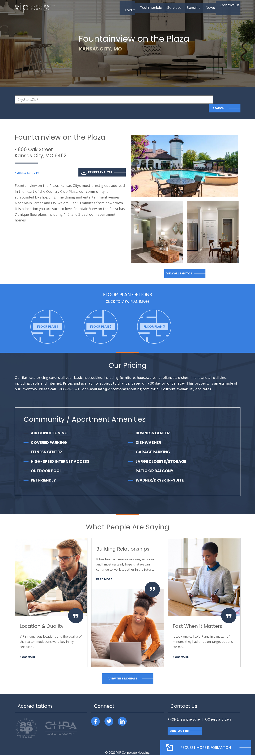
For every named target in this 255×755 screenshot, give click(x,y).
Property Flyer (96, 163)
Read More (28, 648)
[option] (47, 318)
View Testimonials (123, 670)
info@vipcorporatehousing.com (125, 380)
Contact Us (179, 722)
